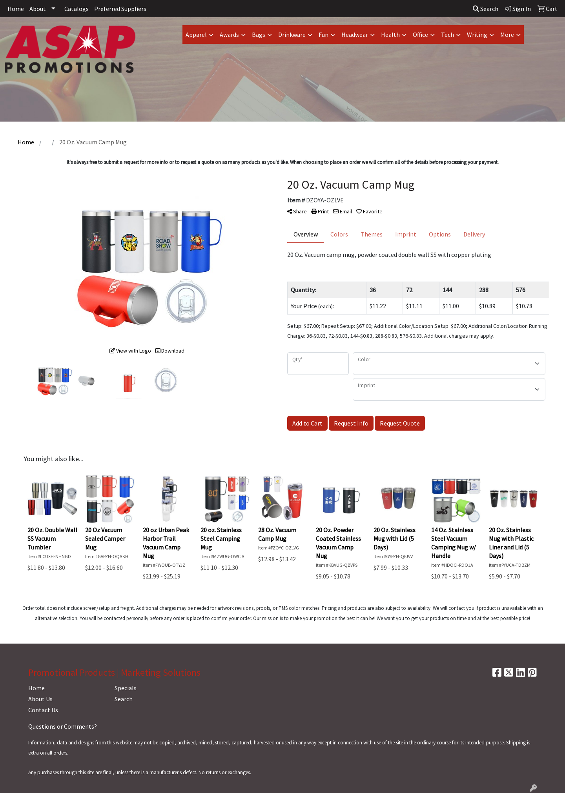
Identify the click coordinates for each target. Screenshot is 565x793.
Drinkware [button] (292, 34)
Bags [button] (258, 34)
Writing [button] (477, 34)
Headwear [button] (354, 34)
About (37, 9)
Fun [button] (323, 34)
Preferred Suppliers (120, 9)
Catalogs (76, 9)
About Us (40, 699)
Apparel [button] (196, 34)
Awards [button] (229, 34)
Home (15, 9)
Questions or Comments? (62, 726)
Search (485, 9)
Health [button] (390, 34)
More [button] (507, 34)
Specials (126, 688)
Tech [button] (447, 34)
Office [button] (420, 34)
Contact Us (43, 710)
